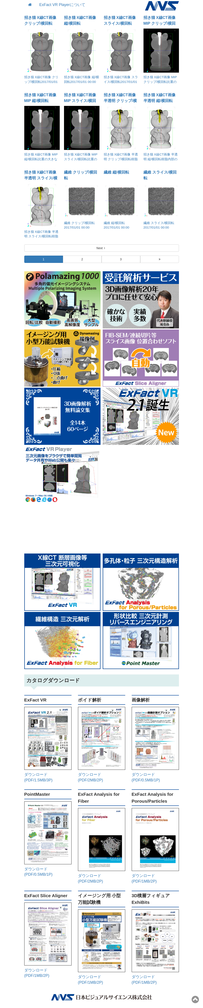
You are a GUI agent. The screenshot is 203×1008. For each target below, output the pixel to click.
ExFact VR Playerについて (62, 5)
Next (101, 248)
